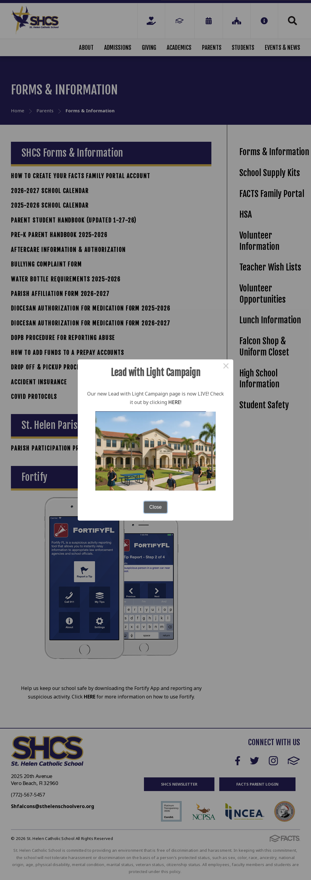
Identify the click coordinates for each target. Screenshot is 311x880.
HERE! (174, 402)
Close (155, 507)
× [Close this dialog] (226, 366)
